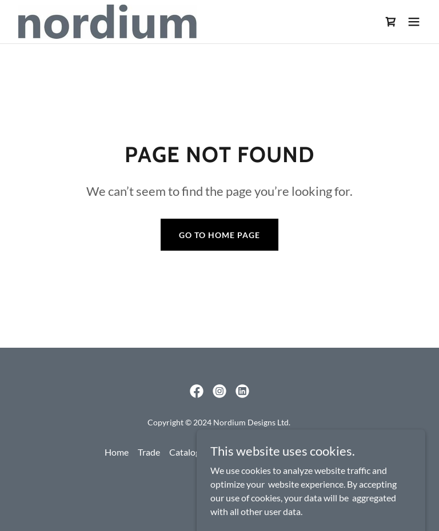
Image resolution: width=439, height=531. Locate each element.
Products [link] (241, 451)
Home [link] (117, 451)
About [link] (280, 451)
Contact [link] (318, 451)
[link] (107, 22)
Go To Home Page (219, 235)
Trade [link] (149, 451)
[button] (413, 21)
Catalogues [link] (191, 451)
